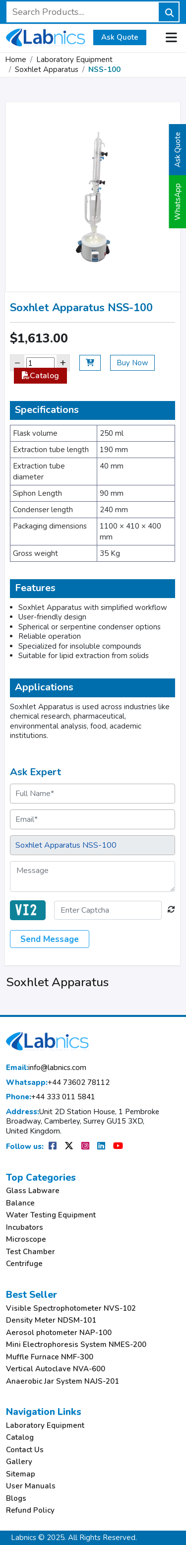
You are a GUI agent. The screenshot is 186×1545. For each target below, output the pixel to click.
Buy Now (132, 363)
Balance (20, 1203)
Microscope (26, 1239)
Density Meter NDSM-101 (51, 1320)
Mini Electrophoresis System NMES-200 (76, 1344)
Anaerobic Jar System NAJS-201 (62, 1381)
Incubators (24, 1227)
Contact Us (25, 1450)
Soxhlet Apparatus (46, 69)
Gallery (19, 1462)
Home (15, 60)
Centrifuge (24, 1264)
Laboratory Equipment (74, 60)
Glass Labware (33, 1191)
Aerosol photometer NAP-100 (59, 1333)
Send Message (49, 939)
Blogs (16, 1498)
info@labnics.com (46, 1068)
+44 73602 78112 (58, 1082)
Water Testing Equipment (51, 1215)
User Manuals (31, 1486)
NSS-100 (104, 69)
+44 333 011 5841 (50, 1097)
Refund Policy (30, 1510)
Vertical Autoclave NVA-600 (55, 1369)
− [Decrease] (17, 362)
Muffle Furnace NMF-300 (49, 1357)
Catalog (40, 375)
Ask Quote (119, 37)
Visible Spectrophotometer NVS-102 (71, 1308)
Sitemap (20, 1474)
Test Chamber (30, 1252)
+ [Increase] (63, 362)
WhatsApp (178, 201)
